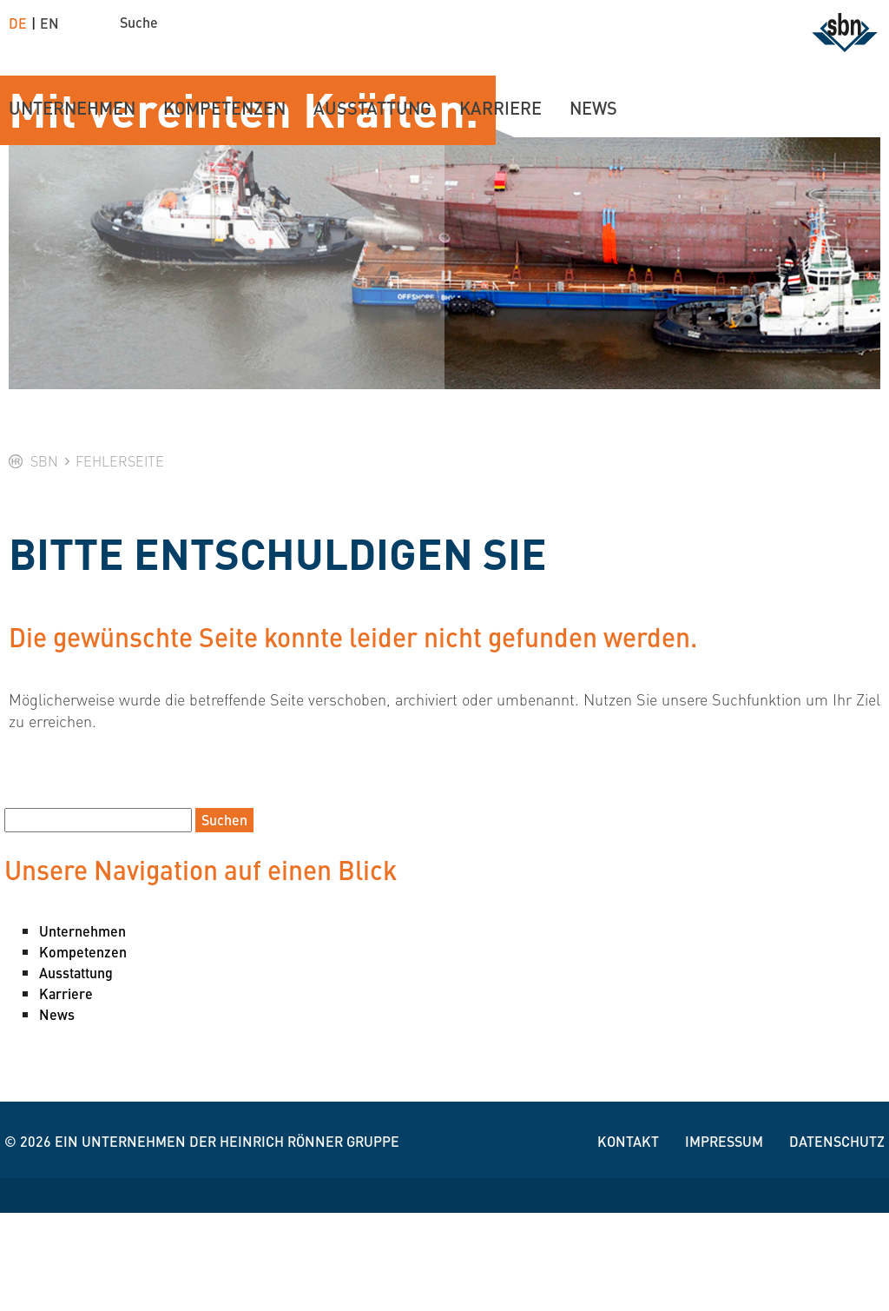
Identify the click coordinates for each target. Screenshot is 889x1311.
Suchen (224, 918)
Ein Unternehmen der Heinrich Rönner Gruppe (227, 1239)
